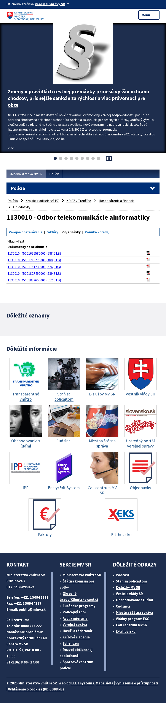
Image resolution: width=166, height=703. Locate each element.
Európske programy (79, 605)
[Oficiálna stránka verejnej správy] (52, 3)
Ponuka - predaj (97, 232)
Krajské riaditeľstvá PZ (42, 200)
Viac (11, 148)
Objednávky (21, 207)
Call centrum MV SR (131, 625)
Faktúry (52, 232)
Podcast (122, 575)
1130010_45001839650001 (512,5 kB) (34, 280)
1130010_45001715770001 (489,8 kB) (34, 260)
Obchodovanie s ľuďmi (134, 600)
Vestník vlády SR (129, 593)
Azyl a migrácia (75, 618)
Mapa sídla (104, 683)
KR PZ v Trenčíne (78, 200)
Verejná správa (75, 624)
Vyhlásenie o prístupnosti (136, 683)
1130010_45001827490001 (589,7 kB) (34, 273)
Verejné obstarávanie (25, 232)
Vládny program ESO (133, 618)
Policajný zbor (74, 612)
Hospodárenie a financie (116, 200)
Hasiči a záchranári (78, 630)
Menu (149, 14)
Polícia (54, 174)
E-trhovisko (126, 631)
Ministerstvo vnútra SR (82, 575)
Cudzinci (123, 606)
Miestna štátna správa (134, 612)
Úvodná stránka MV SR (26, 174)
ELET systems (82, 683)
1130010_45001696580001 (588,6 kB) (34, 253)
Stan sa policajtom (131, 581)
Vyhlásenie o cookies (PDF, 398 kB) (36, 689)
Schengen (71, 643)
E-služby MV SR (128, 587)
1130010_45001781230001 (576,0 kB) (34, 267)
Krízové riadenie (76, 637)
